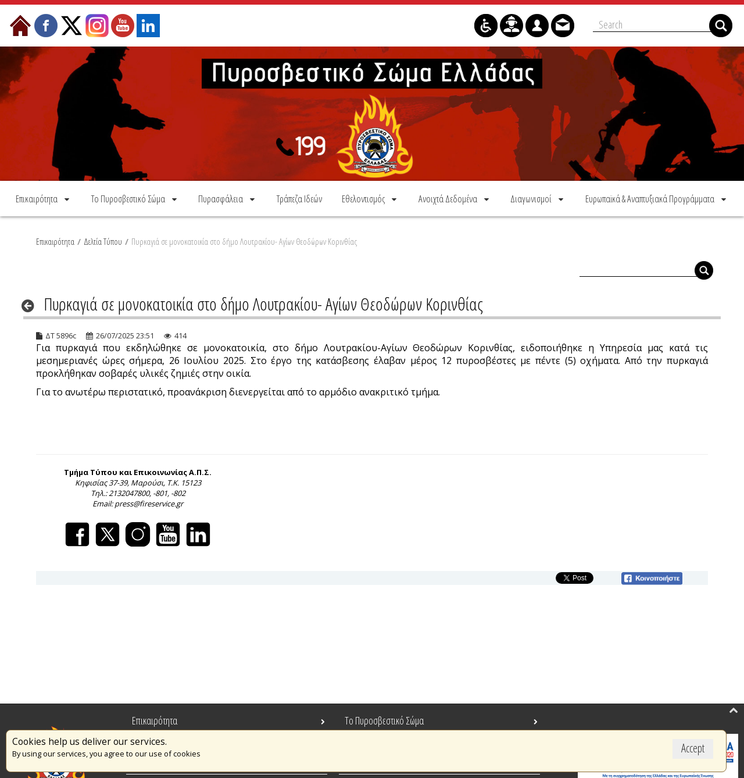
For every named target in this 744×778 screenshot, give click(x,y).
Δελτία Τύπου (103, 241)
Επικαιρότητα (55, 241)
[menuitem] (43, 198)
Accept (692, 748)
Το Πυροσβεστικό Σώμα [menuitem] (384, 720)
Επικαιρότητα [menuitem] (154, 720)
